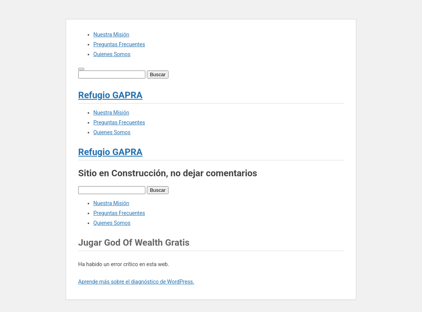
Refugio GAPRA (110, 95)
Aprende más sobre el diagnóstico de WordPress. (136, 282)
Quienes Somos (112, 54)
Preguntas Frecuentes (119, 44)
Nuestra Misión (111, 34)
